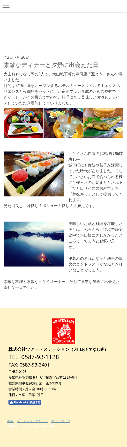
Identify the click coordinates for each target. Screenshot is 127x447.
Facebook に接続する (24, 402)
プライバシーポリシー (32, 421)
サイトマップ (60, 421)
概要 (10, 421)
